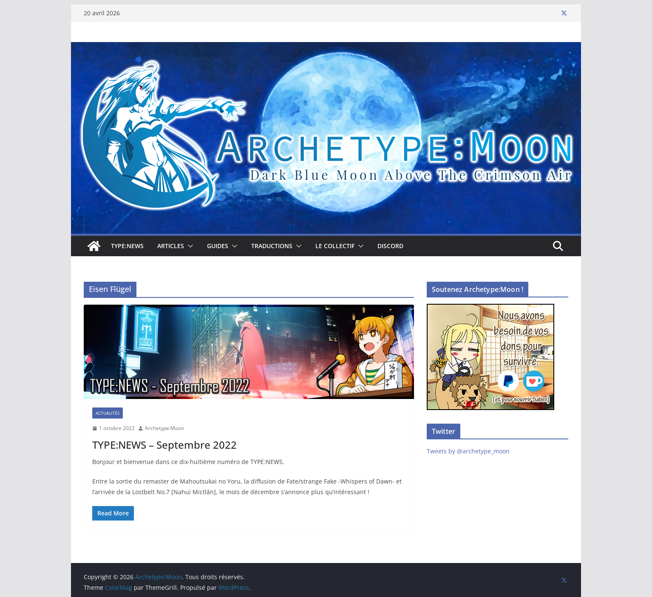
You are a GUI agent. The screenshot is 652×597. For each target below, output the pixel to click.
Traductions (271, 246)
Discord (390, 246)
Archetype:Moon (164, 428)
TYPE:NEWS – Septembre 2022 (164, 445)
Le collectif (334, 246)
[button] (188, 246)
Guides (217, 246)
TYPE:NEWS (127, 246)
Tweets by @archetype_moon (468, 451)
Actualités (107, 413)
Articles (170, 246)
